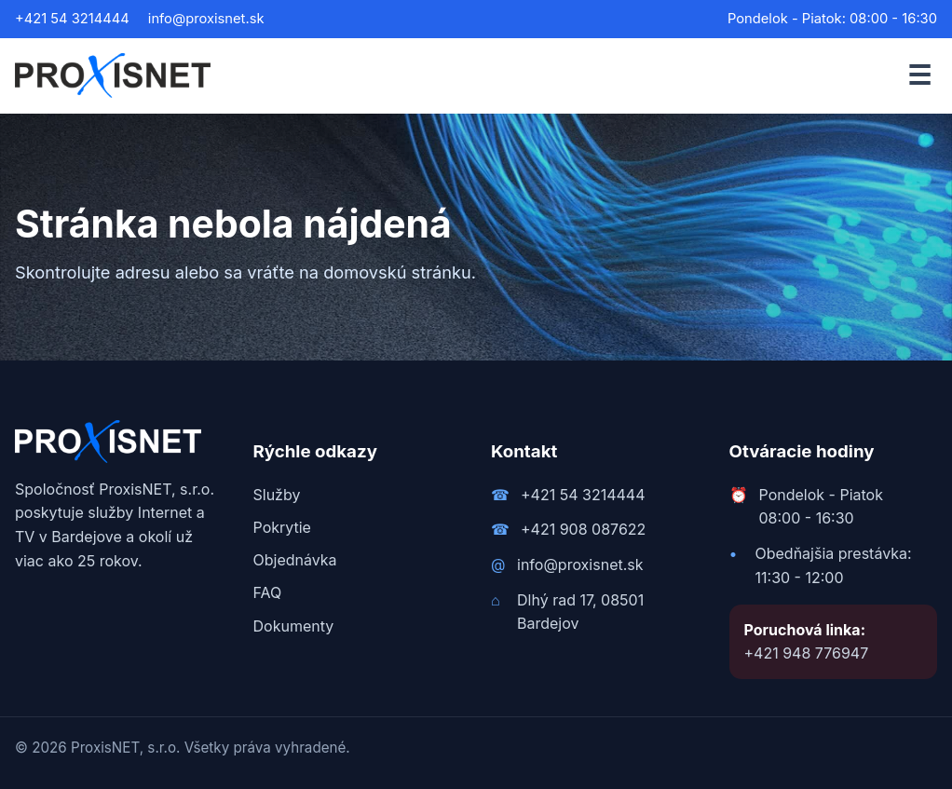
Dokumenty (293, 626)
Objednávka (295, 560)
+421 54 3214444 (72, 18)
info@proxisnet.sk (206, 18)
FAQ (267, 592)
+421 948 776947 (806, 653)
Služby (277, 494)
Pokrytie (282, 527)
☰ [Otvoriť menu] (919, 75)
